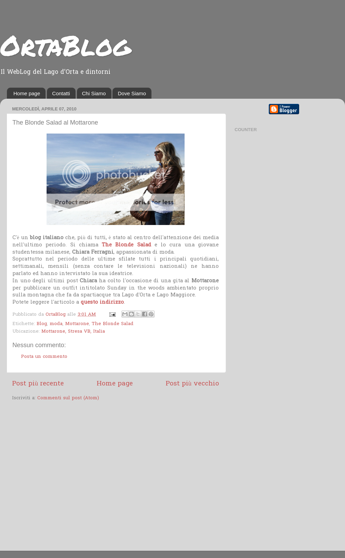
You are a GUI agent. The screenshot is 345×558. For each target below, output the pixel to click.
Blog (42, 324)
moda (56, 324)
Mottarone (77, 324)
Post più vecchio (192, 384)
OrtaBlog (65, 45)
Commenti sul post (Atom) (68, 398)
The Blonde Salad (126, 245)
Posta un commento (44, 356)
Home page (26, 93)
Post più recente (38, 384)
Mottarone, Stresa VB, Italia (73, 331)
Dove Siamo (132, 93)
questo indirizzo (102, 302)
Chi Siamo (94, 93)
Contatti (61, 93)
